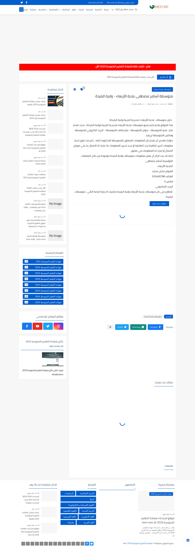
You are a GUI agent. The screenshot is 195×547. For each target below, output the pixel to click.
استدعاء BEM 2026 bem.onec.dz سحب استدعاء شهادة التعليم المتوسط (34, 132)
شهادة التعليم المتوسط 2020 (43, 279)
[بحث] (21, 9)
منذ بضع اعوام (38, 201)
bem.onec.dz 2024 (96, 2)
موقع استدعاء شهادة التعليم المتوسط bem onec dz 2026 (34, 148)
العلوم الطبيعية (70, 511)
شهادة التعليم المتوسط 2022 (43, 284)
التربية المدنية (88, 511)
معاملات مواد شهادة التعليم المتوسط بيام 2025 (34, 176)
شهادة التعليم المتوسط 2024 (43, 296)
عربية (106, 9)
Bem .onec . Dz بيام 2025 (126, 9)
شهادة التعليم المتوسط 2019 (43, 273)
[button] (155, 327)
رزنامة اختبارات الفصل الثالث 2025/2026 (34, 162)
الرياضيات (66, 9)
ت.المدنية (42, 9)
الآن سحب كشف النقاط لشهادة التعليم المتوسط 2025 (130, 77)
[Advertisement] (97, 37)
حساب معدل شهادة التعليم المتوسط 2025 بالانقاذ (34, 103)
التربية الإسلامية (87, 493)
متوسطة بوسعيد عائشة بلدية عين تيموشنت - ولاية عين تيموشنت (35, 207)
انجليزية (98, 9)
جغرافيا (33, 9)
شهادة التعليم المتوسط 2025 (43, 302)
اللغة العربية (89, 522)
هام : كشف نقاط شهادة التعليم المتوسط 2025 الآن (116, 66)
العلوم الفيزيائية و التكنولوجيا (81, 505)
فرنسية (89, 9)
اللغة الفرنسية (69, 516)
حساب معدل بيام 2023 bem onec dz (120, 2)
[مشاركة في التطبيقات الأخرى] (110, 327)
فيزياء (81, 9)
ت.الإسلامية (54, 9)
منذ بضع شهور (38, 125)
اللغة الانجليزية (87, 516)
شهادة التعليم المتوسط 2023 (43, 290)
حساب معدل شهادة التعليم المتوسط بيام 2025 (34, 116)
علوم (74, 9)
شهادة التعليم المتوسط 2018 (43, 267)
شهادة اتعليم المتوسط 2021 (43, 261)
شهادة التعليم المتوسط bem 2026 (138, 543)
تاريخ (26, 9)
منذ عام (40, 98)
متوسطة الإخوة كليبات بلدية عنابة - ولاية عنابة (36, 237)
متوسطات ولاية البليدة (162, 89)
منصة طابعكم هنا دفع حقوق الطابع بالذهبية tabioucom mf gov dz (36, 223)
